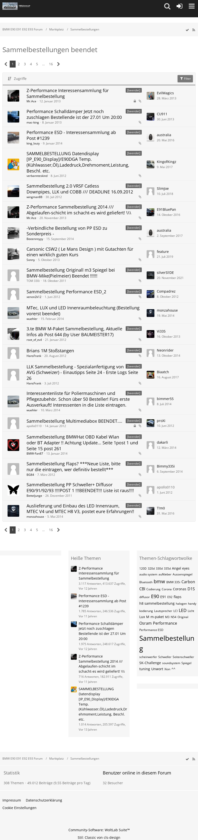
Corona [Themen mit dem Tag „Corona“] (167, 589)
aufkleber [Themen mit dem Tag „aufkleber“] (165, 574)
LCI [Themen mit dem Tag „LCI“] (175, 611)
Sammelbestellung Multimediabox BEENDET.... (74, 421)
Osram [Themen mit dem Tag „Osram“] (145, 623)
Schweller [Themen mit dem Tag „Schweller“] (164, 657)
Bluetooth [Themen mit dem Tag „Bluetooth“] (145, 582)
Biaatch (163, 372)
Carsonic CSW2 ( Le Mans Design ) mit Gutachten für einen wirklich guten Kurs (80, 252)
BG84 (30, 475)
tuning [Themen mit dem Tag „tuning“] (144, 669)
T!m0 (161, 508)
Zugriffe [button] (20, 78)
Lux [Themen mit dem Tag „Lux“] (142, 616)
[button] (167, 6)
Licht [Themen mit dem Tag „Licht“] (191, 611)
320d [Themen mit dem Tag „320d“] (151, 568)
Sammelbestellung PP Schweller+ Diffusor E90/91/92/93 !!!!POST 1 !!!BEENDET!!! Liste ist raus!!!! (80, 487)
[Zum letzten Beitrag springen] (150, 96)
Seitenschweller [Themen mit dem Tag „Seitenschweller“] (183, 657)
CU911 (162, 114)
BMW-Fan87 (35, 453)
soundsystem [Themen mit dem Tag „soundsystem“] (171, 663)
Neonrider (165, 350)
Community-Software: (99, 830)
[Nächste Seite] (58, 64)
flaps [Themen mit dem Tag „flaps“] (177, 596)
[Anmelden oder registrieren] (179, 6)
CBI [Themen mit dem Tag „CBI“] (142, 589)
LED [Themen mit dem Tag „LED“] (183, 610)
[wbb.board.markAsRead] (187, 30)
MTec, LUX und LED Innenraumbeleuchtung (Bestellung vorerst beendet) (83, 310)
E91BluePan (166, 209)
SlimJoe (163, 188)
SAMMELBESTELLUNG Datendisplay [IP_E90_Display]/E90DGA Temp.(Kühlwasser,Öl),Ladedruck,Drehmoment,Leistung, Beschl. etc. (78, 162)
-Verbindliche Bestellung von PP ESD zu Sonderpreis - (67, 231)
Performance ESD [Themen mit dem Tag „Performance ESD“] (151, 630)
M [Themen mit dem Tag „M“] (147, 616)
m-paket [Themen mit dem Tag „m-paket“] (157, 616)
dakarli (162, 442)
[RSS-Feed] (194, 30)
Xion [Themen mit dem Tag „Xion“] (167, 669)
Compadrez (166, 291)
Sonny (31, 260)
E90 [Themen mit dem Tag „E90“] (155, 596)
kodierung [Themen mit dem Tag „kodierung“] (146, 611)
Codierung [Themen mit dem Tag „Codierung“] (153, 589)
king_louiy (33, 143)
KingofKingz (166, 161)
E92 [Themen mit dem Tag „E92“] (169, 597)
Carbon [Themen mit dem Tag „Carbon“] (188, 581)
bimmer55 (165, 398)
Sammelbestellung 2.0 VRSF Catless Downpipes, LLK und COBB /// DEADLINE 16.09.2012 (80, 189)
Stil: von (99, 837)
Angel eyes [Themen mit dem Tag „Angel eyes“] (180, 568)
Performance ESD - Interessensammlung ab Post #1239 (71, 135)
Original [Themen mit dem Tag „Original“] (183, 617)
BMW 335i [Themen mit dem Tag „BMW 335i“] (173, 582)
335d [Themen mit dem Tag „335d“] (167, 568)
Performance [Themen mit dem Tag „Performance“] (165, 623)
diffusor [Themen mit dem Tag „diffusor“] (144, 597)
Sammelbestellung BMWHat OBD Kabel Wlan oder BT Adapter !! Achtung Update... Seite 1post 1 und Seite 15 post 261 (82, 442)
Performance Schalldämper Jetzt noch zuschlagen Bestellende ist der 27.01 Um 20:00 (74, 114)
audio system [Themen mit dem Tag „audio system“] (148, 574)
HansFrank (34, 356)
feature (163, 251)
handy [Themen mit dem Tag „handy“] (192, 603)
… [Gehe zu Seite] (43, 64)
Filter (185, 78)
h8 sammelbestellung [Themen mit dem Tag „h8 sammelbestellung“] (157, 603)
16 (51, 64)
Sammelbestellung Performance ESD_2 (66, 292)
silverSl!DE (165, 272)
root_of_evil (34, 340)
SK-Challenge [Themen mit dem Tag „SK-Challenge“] (150, 662)
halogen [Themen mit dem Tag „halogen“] (181, 603)
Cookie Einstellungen (19, 807)
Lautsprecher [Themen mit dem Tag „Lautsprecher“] (163, 611)
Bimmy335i (166, 466)
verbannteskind (37, 176)
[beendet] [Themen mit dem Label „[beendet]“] (133, 90)
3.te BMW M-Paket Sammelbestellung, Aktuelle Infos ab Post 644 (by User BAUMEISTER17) (74, 331)
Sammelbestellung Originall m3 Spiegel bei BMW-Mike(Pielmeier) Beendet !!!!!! (71, 273)
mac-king (33, 122)
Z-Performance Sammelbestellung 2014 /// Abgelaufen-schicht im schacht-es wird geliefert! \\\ (79, 210)
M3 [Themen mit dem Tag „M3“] (167, 617)
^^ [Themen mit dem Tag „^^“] (173, 669)
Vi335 (161, 331)
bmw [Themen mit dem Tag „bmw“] (159, 581)
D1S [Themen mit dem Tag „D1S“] (191, 589)
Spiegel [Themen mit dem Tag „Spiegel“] (186, 663)
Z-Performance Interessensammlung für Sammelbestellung (68, 93)
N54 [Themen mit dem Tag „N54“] (173, 617)
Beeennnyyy (35, 239)
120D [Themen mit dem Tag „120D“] (143, 568)
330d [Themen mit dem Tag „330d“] (159, 568)
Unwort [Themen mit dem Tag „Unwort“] (157, 669)
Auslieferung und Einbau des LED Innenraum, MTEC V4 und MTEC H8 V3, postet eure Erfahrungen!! (80, 509)
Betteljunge (34, 496)
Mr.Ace (31, 101)
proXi (161, 420)
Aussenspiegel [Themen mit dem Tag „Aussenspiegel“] (182, 574)
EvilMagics (165, 93)
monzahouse (167, 310)
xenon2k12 (34, 297)
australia (164, 135)
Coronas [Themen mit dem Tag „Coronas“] (179, 589)
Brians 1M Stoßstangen (50, 350)
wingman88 (34, 197)
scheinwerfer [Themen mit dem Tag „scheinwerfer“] (148, 657)
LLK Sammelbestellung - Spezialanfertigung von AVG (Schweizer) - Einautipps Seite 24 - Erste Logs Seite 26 (82, 372)
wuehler (32, 319)
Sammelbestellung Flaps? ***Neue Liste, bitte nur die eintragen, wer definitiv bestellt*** (74, 466)
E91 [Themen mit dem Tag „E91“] (163, 596)
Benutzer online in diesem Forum (137, 773)
